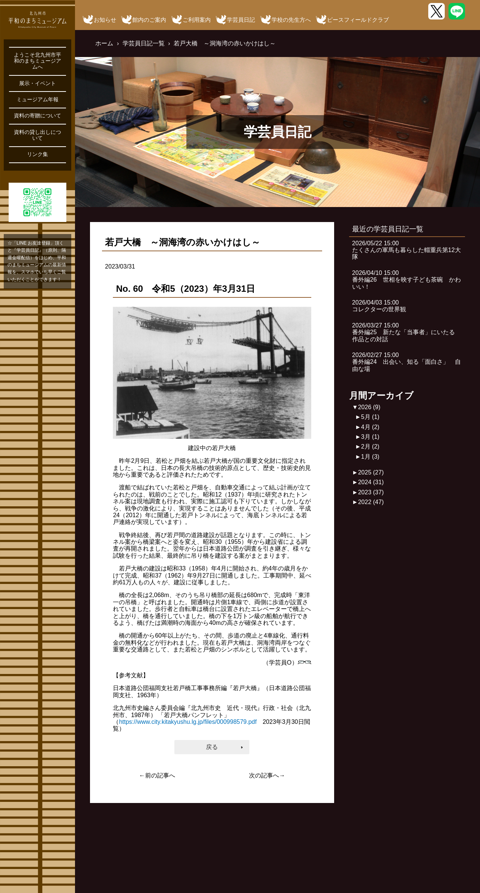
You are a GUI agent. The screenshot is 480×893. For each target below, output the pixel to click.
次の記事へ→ (267, 775)
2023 (371, 492)
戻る (212, 747)
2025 (371, 472)
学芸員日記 (241, 20)
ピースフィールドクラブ (358, 20)
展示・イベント (37, 83)
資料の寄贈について (37, 116)
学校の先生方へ (291, 20)
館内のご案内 (149, 20)
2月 (370, 446)
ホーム (104, 43)
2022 (371, 502)
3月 (370, 437)
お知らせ (105, 20)
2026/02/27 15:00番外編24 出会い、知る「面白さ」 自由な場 (406, 362)
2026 (369, 407)
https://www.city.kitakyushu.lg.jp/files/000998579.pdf (187, 722)
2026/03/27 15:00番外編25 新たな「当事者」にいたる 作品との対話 (406, 332)
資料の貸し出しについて (37, 135)
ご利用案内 (197, 20)
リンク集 (37, 154)
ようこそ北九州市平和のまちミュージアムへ (37, 61)
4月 (370, 427)
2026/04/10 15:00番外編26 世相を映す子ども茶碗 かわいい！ (406, 280)
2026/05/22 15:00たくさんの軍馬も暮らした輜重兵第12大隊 (406, 250)
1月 (370, 456)
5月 (370, 417)
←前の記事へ (157, 775)
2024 (371, 482)
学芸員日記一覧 (144, 43)
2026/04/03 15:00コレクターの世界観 (379, 305)
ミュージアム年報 (37, 99)
